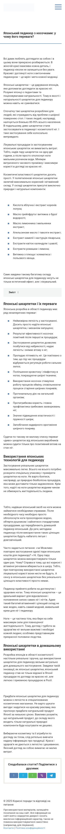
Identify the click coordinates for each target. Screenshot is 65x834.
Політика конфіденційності (30, 828)
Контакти (8, 828)
